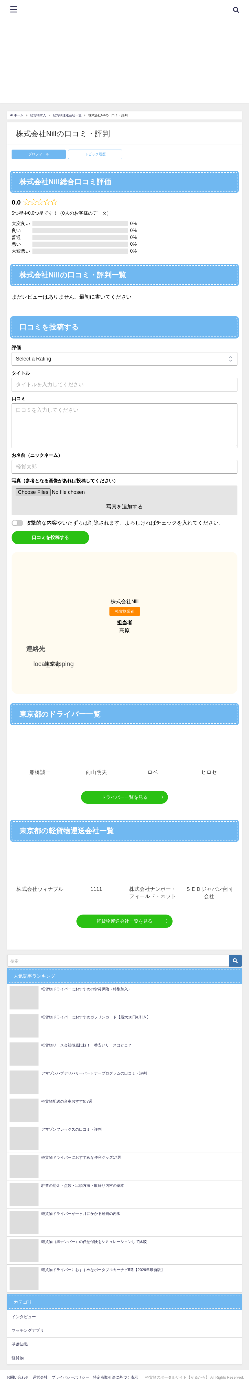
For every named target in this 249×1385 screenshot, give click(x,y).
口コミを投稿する (50, 537)
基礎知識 (20, 1344)
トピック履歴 (95, 154)
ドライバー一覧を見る (124, 797)
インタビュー (24, 1317)
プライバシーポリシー (70, 1377)
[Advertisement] (124, 62)
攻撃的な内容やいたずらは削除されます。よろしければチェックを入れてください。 (125, 522)
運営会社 (40, 1377)
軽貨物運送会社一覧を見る (124, 921)
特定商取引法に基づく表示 (115, 1377)
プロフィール (38, 154)
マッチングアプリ (28, 1330)
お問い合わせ (17, 1377)
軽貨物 (18, 1358)
